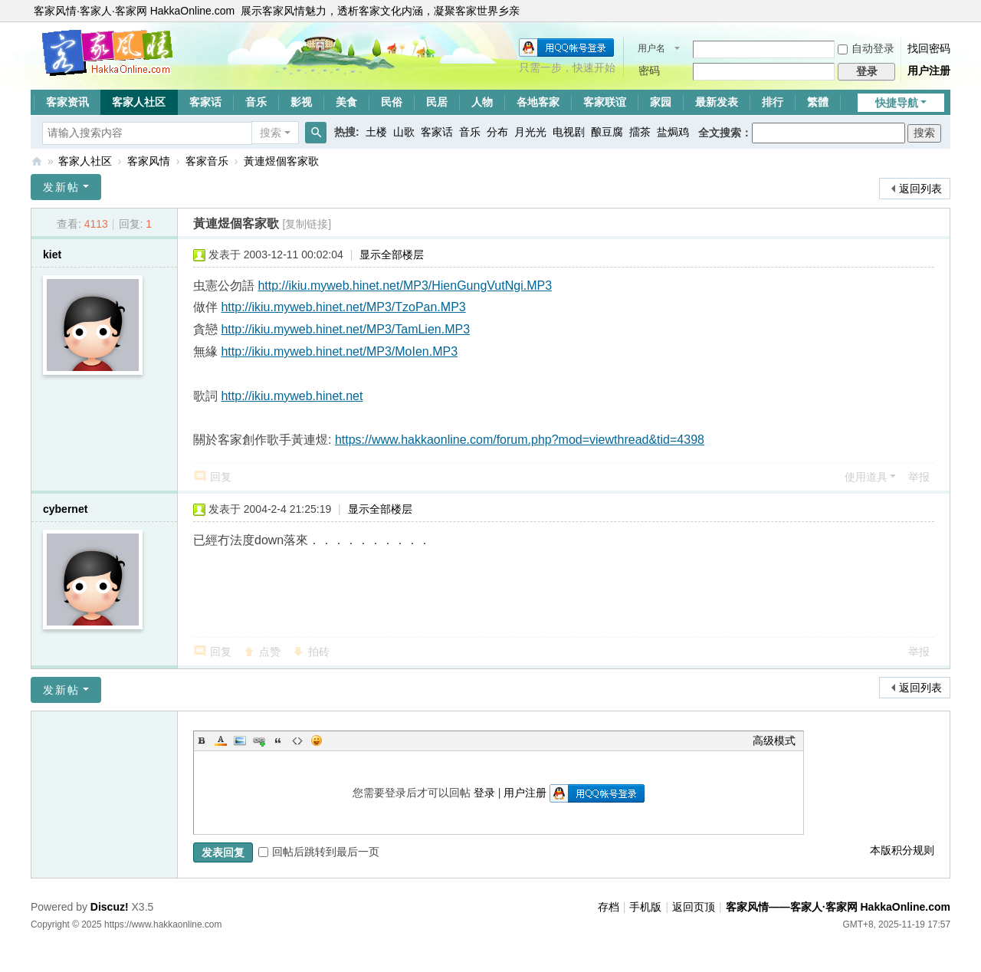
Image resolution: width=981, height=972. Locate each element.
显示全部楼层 (391, 254)
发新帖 (61, 187)
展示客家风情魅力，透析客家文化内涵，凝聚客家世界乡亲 (380, 11)
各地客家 (538, 102)
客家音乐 (206, 161)
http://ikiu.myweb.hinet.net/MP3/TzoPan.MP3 (343, 307)
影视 (301, 102)
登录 (484, 792)
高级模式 (774, 740)
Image (240, 740)
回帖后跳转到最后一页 (318, 852)
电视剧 (569, 132)
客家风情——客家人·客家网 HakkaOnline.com (37, 161)
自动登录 (866, 48)
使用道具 (866, 477)
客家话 (205, 102)
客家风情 (148, 161)
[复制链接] (306, 224)
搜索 (270, 132)
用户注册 (928, 70)
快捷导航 (896, 103)
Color (220, 740)
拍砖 (319, 651)
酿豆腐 (607, 132)
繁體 (817, 102)
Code (297, 740)
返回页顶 (693, 907)
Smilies (316, 740)
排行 (772, 102)
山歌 (404, 132)
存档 (608, 907)
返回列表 (920, 188)
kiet (52, 254)
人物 (482, 102)
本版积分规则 (902, 850)
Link (259, 740)
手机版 (645, 907)
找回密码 (928, 48)
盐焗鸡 (673, 132)
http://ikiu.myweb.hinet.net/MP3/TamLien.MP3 (345, 329)
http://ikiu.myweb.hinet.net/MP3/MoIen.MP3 (339, 351)
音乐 (256, 102)
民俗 (391, 102)
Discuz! (109, 907)
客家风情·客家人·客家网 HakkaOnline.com (134, 11)
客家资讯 (67, 102)
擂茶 (640, 132)
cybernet (65, 509)
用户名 (651, 48)
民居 (437, 102)
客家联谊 (604, 102)
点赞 (270, 651)
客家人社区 (139, 102)
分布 (497, 132)
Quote (278, 740)
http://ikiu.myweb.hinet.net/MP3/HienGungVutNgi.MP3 (405, 285)
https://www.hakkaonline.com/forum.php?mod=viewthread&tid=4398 (519, 439)
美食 (346, 102)
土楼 (376, 132)
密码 (649, 70)
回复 (220, 477)
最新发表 (716, 102)
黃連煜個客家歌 (281, 161)
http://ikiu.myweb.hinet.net (292, 395)
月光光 (530, 132)
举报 (919, 477)
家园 (660, 102)
